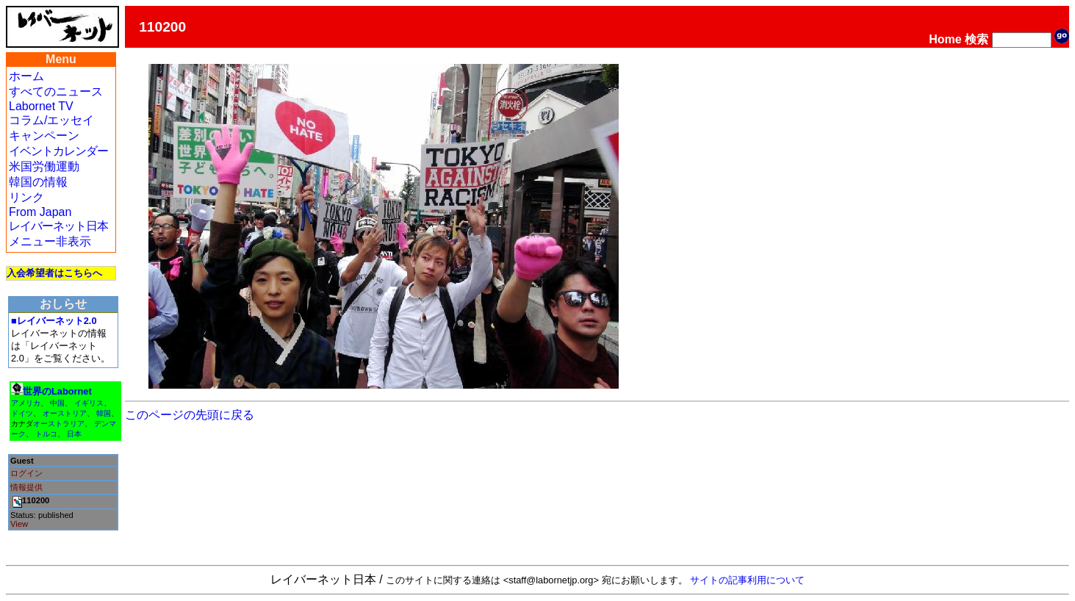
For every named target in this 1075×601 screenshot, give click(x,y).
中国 (57, 403)
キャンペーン (44, 135)
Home (945, 39)
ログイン (26, 473)
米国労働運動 (44, 166)
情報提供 (26, 487)
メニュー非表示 (50, 241)
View (19, 523)
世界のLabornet (57, 391)
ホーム (26, 76)
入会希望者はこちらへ (54, 272)
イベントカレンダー (58, 151)
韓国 (103, 413)
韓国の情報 (38, 182)
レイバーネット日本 (58, 226)
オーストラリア (59, 424)
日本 (74, 434)
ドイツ (22, 413)
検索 (976, 39)
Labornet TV (41, 106)
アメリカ (25, 403)
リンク (26, 197)
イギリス (89, 403)
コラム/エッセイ (51, 120)
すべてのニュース (56, 91)
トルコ (46, 434)
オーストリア (65, 413)
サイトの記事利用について (747, 580)
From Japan (40, 212)
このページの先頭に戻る (189, 415)
